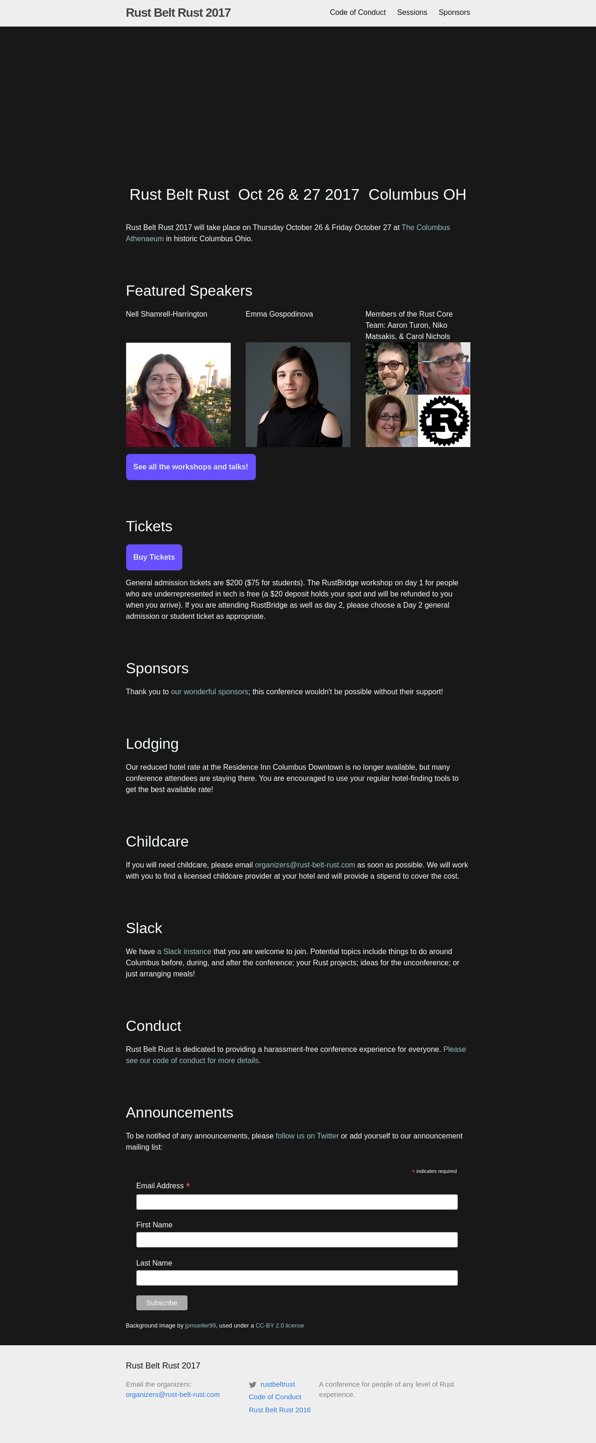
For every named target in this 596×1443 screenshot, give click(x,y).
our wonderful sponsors (209, 692)
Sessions (412, 12)
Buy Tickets (154, 557)
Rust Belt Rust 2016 (280, 1410)
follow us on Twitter (307, 1136)
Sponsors (454, 12)
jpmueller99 (200, 1325)
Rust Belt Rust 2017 (178, 13)
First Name (154, 1225)
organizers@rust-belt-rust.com (305, 865)
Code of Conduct (358, 12)
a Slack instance (184, 951)
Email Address (163, 1186)
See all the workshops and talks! (191, 467)
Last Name (154, 1263)
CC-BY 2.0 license (279, 1325)
